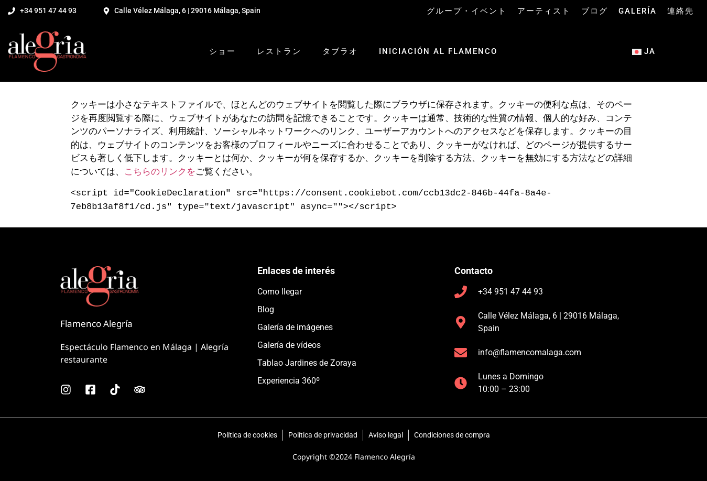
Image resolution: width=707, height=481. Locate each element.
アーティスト (544, 11)
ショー (222, 51)
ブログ (594, 11)
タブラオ (340, 51)
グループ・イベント (467, 11)
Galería (637, 11)
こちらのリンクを (159, 171)
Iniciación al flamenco (438, 51)
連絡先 (680, 11)
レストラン (279, 51)
